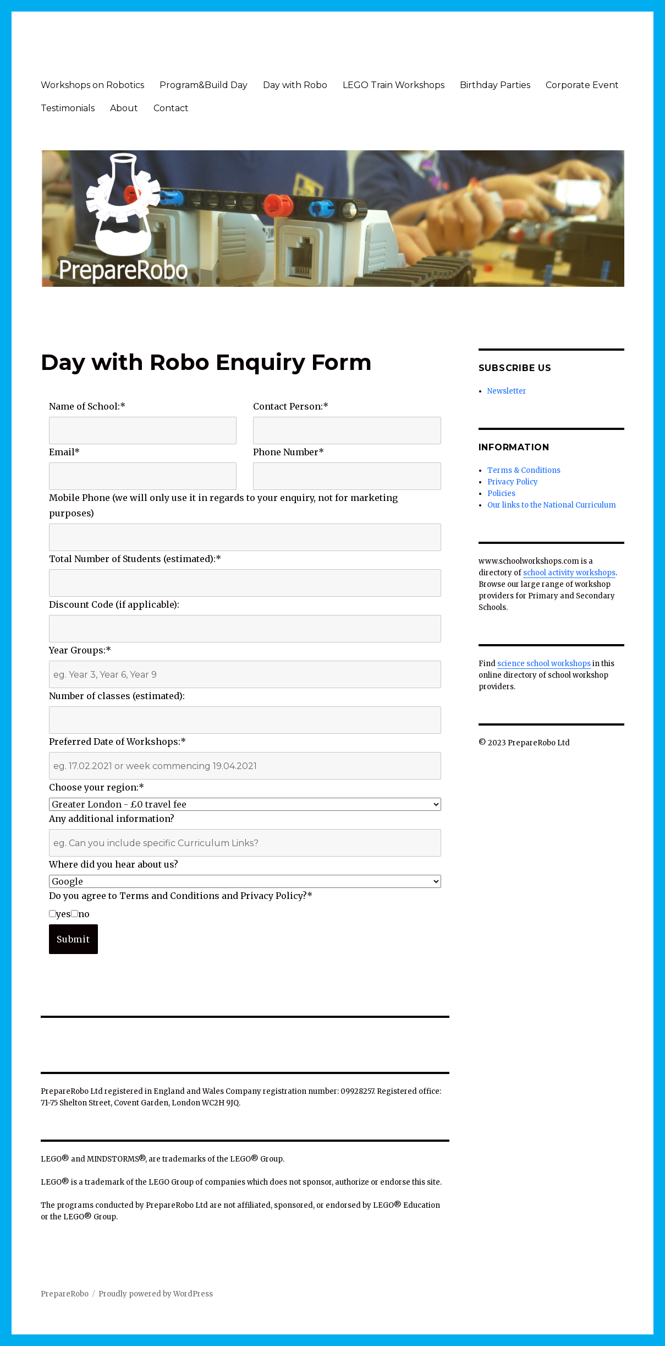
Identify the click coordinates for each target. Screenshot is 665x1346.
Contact (171, 108)
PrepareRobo (65, 1294)
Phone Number (288, 451)
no (80, 913)
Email (64, 451)
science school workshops (544, 663)
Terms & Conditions (523, 470)
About (124, 108)
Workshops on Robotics (92, 85)
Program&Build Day (204, 85)
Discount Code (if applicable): (114, 604)
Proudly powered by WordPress (155, 1294)
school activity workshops (569, 572)
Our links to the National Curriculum (551, 505)
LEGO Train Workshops (393, 85)
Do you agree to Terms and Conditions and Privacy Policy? (180, 895)
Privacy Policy (512, 482)
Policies (501, 493)
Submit (73, 939)
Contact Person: (290, 406)
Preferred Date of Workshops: (117, 741)
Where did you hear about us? (113, 864)
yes (60, 913)
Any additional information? (111, 818)
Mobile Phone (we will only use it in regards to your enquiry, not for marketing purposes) (223, 505)
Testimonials (68, 108)
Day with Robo (295, 85)
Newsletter (506, 391)
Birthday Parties (495, 85)
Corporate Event (582, 85)
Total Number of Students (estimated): (135, 558)
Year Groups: (80, 650)
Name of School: (87, 406)
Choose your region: (96, 787)
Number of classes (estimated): (117, 695)
